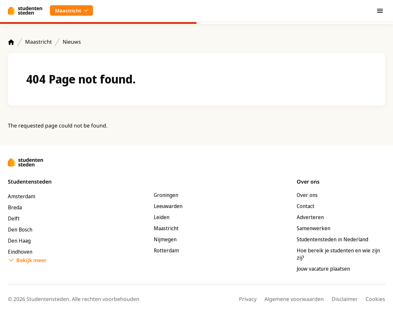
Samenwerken (313, 228)
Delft (14, 218)
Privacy (248, 299)
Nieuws (72, 41)
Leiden (161, 217)
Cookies (375, 299)
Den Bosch (20, 229)
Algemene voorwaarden (294, 299)
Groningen (166, 195)
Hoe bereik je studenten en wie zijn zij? (338, 254)
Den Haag (19, 240)
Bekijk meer (31, 260)
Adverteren (310, 217)
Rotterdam (166, 250)
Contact (305, 206)
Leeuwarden (168, 206)
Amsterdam (21, 196)
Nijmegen (165, 239)
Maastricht (38, 41)
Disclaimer (345, 299)
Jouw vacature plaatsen (323, 268)
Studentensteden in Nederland (332, 239)
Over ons (307, 195)
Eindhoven (20, 251)
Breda (15, 207)
